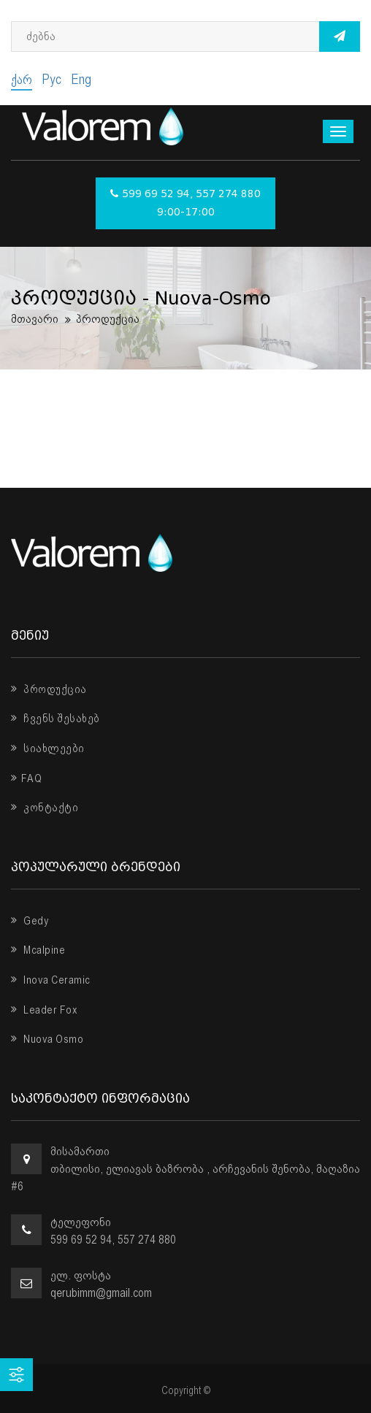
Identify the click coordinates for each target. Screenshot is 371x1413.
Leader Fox (44, 1009)
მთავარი (34, 319)
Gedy (30, 920)
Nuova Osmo (47, 1039)
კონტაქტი (44, 807)
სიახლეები (48, 748)
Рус (51, 79)
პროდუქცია (49, 689)
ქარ (21, 79)
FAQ (26, 778)
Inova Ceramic (51, 980)
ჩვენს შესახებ (55, 718)
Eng (81, 79)
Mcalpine (38, 950)
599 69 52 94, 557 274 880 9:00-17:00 (185, 203)
